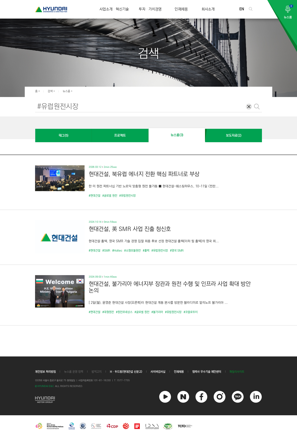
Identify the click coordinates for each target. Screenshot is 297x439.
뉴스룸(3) (177, 135)
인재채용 (181, 9)
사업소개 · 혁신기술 (114, 9)
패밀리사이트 (237, 372)
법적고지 (96, 371)
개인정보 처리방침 (45, 371)
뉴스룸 (66, 91)
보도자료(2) (233, 135)
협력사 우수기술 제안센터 (206, 371)
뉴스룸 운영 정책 (73, 371)
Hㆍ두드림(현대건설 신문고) (126, 371)
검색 (50, 91)
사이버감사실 (158, 371)
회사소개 (208, 9)
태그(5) (63, 135)
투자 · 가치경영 (150, 9)
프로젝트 (120, 135)
